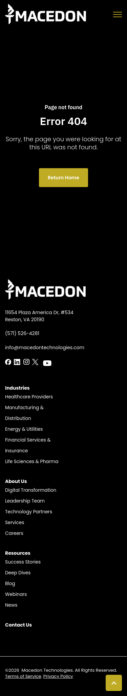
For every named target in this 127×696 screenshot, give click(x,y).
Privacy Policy (58, 676)
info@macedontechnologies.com (44, 347)
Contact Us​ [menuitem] (18, 625)
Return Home (63, 177)
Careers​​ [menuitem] (14, 533)
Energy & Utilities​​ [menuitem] (24, 429)
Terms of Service (23, 676)
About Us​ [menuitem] (16, 481)
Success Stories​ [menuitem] (23, 562)
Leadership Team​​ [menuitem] (25, 501)
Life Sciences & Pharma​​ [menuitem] (32, 461)
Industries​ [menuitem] (17, 388)
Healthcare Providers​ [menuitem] (29, 397)
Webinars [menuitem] (16, 594)
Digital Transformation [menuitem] (30, 490)
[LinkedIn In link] (8, 361)
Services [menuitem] (14, 522)
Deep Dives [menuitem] (17, 573)
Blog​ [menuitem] (10, 583)
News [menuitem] (11, 605)
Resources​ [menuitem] (17, 553)
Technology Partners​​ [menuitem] (28, 512)
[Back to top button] (114, 683)
